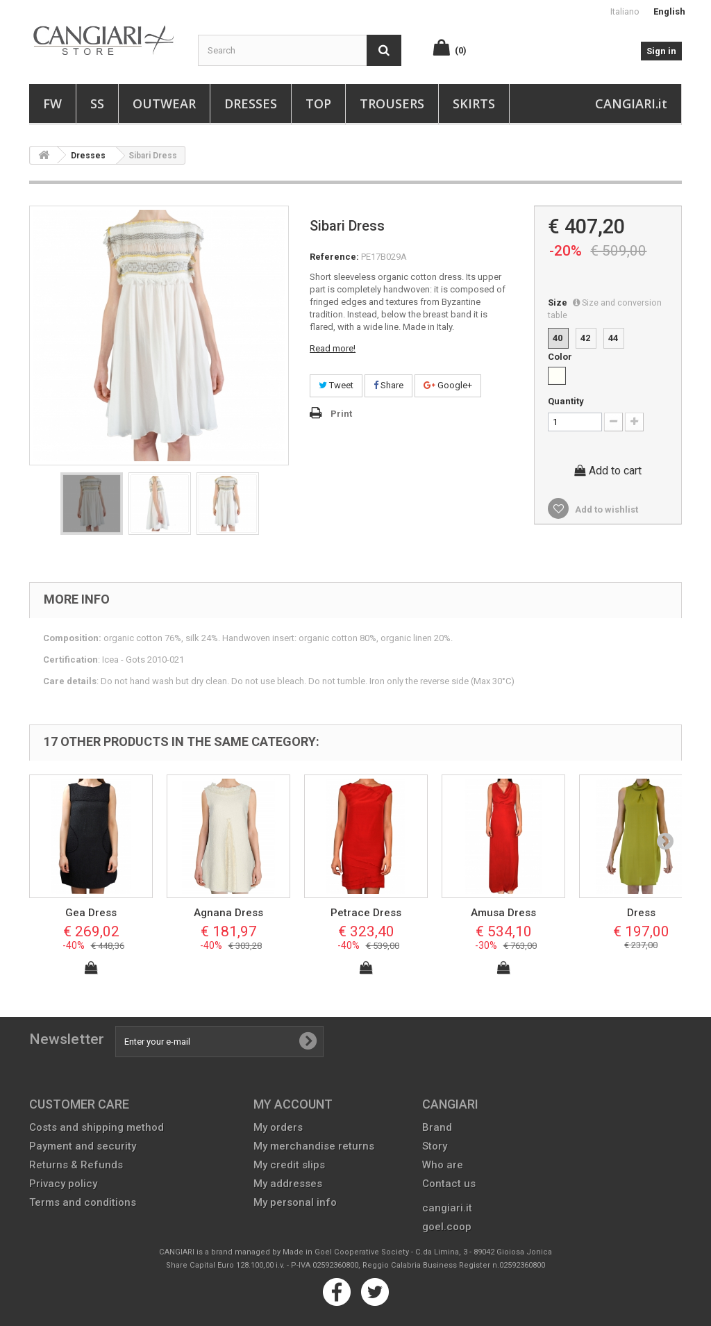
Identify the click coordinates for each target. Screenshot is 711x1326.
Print (341, 413)
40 (557, 338)
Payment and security (82, 1146)
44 (613, 338)
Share (388, 385)
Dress (641, 912)
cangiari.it (447, 1208)
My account (293, 1104)
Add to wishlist (605, 509)
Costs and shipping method (96, 1127)
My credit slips (289, 1165)
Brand (437, 1127)
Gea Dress (91, 912)
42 (585, 338)
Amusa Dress (503, 912)
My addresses (287, 1183)
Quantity (566, 401)
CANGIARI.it (631, 103)
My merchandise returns (313, 1146)
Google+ (448, 385)
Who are (442, 1165)
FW (52, 103)
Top (318, 103)
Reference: (334, 256)
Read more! (333, 348)
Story (434, 1146)
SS (97, 103)
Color (561, 356)
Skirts (474, 103)
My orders (278, 1127)
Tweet (336, 385)
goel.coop (446, 1226)
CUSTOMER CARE (79, 1104)
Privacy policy (63, 1183)
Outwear (164, 103)
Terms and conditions (82, 1202)
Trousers (392, 103)
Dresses (250, 103)
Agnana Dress (228, 912)
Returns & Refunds (76, 1165)
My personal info (295, 1202)
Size (605, 308)
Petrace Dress (366, 912)
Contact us (449, 1183)
